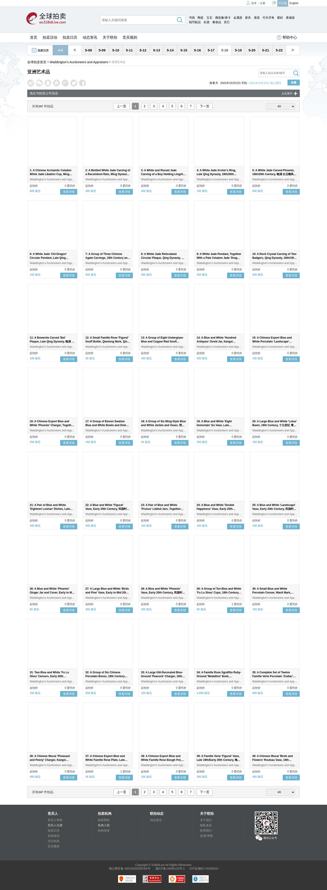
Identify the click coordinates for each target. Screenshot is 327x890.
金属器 (237, 17)
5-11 (129, 50)
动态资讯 (90, 37)
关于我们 (206, 820)
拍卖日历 (70, 37)
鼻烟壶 (290, 17)
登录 (251, 3)
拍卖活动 (50, 37)
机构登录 (104, 830)
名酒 (206, 22)
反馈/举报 (206, 835)
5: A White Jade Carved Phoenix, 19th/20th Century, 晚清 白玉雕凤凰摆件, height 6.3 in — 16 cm (274, 174)
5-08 (88, 50)
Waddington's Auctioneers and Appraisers (79, 62)
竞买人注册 (55, 825)
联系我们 (206, 830)
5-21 (265, 50)
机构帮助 (104, 820)
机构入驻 (104, 825)
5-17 (211, 50)
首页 (33, 37)
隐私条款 (206, 825)
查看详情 (69, 192)
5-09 (102, 50)
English (294, 3)
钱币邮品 (195, 22)
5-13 (156, 50)
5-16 (197, 50)
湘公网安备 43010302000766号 (129, 868)
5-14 (170, 50)
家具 (248, 17)
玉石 (209, 17)
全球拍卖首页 (36, 62)
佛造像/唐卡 (223, 17)
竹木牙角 (268, 17)
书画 (192, 17)
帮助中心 (287, 37)
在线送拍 (53, 835)
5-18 (224, 50)
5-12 (142, 50)
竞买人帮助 (55, 820)
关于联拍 (110, 37)
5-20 (251, 50)
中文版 (283, 3)
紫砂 (280, 17)
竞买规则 (130, 37)
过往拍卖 (53, 841)
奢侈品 (216, 22)
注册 (262, 3)
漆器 (257, 17)
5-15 (183, 50)
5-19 (238, 50)
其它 (227, 22)
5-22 (279, 50)
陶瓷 (200, 17)
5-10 (115, 50)
